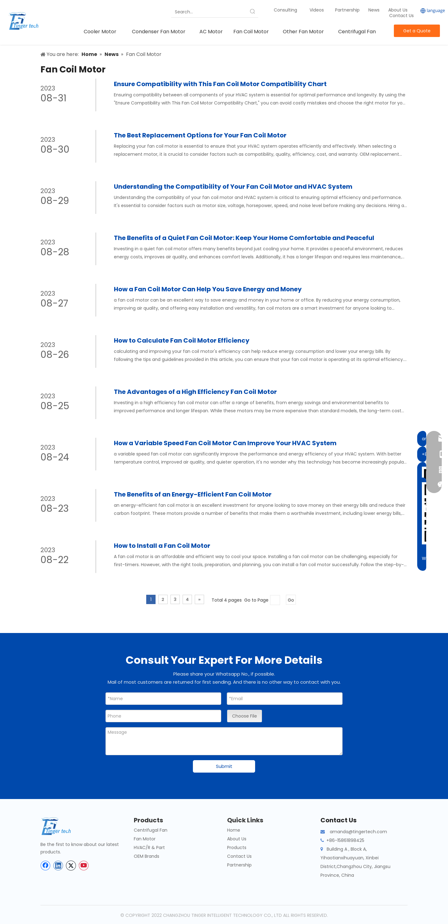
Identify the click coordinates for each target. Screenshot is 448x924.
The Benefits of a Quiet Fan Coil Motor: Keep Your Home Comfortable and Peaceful (244, 237)
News (374, 10)
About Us (398, 10)
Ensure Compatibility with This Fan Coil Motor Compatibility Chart (220, 84)
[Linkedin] (58, 866)
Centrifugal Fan (150, 830)
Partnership (348, 10)
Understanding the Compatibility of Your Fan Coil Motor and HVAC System (233, 186)
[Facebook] (45, 866)
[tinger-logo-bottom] (60, 826)
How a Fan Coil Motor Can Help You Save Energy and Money (208, 289)
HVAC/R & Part (149, 847)
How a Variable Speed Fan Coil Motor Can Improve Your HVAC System (225, 443)
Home (233, 830)
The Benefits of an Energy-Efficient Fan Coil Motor (193, 494)
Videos (317, 10)
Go (291, 600)
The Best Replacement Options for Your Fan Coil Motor (200, 135)
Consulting (285, 10)
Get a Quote (417, 31)
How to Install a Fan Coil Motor (162, 545)
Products (236, 847)
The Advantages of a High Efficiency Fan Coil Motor (195, 391)
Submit (224, 766)
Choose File (244, 716)
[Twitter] (71, 866)
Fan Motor (145, 839)
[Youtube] (84, 866)
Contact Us (401, 15)
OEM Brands (146, 856)
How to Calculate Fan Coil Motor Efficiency (182, 340)
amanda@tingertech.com (358, 832)
